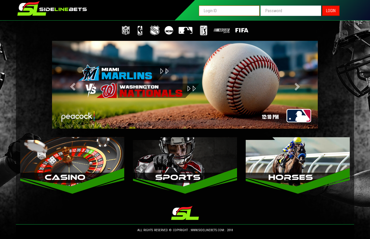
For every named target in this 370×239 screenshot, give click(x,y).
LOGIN (331, 10)
